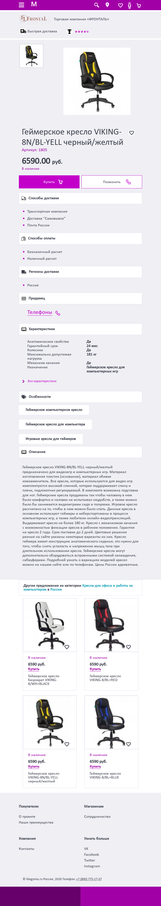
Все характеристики (42, 381)
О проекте (27, 817)
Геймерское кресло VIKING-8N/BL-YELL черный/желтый (43, 777)
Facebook (91, 855)
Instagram (92, 866)
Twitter (89, 860)
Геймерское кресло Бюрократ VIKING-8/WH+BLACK (43, 680)
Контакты (26, 849)
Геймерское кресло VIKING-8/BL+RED (105, 678)
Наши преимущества (36, 822)
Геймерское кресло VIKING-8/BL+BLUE (105, 776)
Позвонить (112, 182)
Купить (49, 182)
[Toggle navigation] (21, 5)
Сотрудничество (97, 817)
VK (86, 849)
